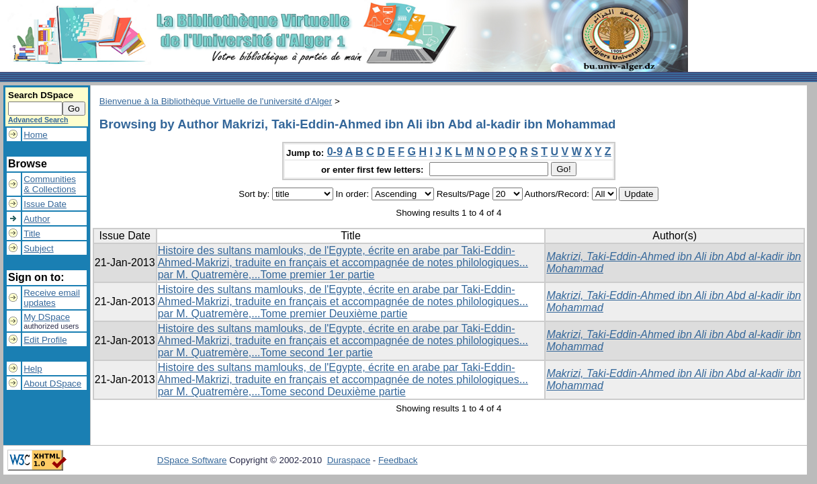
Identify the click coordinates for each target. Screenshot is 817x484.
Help (33, 369)
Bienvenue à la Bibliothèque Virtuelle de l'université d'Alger (215, 101)
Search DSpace (40, 95)
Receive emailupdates (52, 298)
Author (37, 219)
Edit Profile (45, 340)
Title (32, 234)
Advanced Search (38, 120)
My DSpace (47, 317)
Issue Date (45, 204)
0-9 (335, 151)
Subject (38, 248)
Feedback (398, 460)
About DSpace (52, 383)
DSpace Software (192, 460)
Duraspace (348, 460)
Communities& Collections (50, 184)
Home (36, 135)
